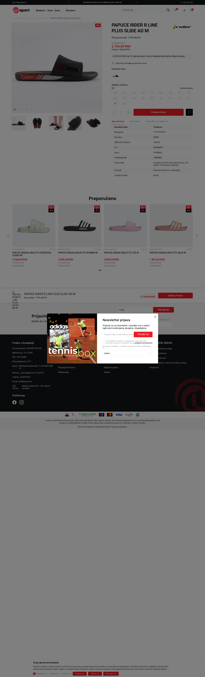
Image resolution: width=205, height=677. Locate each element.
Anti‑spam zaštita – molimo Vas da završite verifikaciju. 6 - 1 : (127, 347)
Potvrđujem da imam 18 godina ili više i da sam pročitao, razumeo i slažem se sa (128, 342)
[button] (155, 316)
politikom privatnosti (143, 343)
